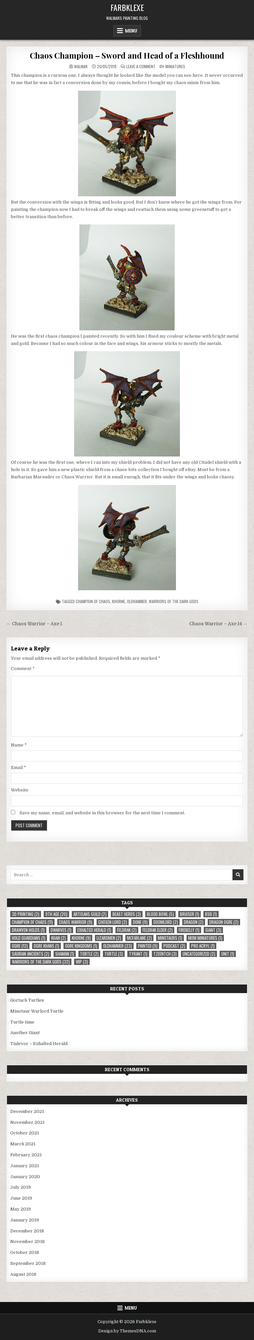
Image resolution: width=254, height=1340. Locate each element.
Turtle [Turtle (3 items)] (114, 954)
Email (18, 767)
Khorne (118, 601)
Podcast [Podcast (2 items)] (174, 946)
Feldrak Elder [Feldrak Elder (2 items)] (158, 930)
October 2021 (24, 1132)
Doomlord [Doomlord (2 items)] (165, 922)
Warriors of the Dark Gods (173, 601)
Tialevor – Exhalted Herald (38, 1043)
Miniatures (175, 66)
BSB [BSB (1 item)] (211, 914)
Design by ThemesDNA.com (127, 1331)
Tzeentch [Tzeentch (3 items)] (165, 954)
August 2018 (23, 1274)
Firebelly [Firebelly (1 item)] (189, 930)
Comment (23, 668)
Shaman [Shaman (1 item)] (64, 954)
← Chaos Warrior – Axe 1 (34, 623)
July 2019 (20, 1187)
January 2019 (24, 1220)
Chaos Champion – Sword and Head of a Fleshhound (127, 55)
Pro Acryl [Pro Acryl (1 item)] (203, 946)
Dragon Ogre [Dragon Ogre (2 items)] (223, 922)
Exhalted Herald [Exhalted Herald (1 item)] (94, 930)
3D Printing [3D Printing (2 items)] (25, 914)
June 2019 (21, 1198)
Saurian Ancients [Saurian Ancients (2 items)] (30, 954)
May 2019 (20, 1209)
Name (19, 744)
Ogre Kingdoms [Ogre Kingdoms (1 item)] (81, 946)
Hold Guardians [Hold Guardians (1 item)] (28, 938)
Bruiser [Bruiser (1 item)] (189, 914)
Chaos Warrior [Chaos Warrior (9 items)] (75, 922)
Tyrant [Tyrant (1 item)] (138, 954)
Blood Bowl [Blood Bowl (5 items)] (160, 914)
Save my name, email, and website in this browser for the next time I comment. (102, 812)
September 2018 (28, 1263)
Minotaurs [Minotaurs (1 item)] (170, 938)
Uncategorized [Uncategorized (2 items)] (199, 954)
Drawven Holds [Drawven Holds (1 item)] (28, 930)
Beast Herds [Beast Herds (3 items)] (126, 914)
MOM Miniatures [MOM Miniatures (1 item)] (205, 938)
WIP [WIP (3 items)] (82, 962)
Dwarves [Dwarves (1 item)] (61, 930)
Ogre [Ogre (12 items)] (20, 946)
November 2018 (27, 1241)
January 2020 (25, 1176)
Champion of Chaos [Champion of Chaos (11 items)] (32, 922)
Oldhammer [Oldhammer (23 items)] (117, 946)
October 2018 (24, 1252)
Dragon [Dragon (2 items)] (193, 922)
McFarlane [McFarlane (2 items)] (139, 938)
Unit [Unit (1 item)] (227, 954)
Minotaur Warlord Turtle (37, 1011)
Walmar (81, 67)
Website (19, 790)
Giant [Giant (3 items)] (213, 930)
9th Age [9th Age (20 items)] (56, 914)
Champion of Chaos (93, 601)
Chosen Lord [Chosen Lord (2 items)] (112, 922)
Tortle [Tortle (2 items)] (89, 954)
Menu (131, 30)
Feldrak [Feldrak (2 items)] (127, 930)
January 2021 (24, 1165)
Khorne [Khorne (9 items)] (81, 938)
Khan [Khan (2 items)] (58, 938)
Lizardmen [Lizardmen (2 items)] (109, 938)
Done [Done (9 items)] (140, 922)
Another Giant (25, 1032)
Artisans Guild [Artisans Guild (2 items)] (89, 914)
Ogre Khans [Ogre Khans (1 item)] (46, 946)
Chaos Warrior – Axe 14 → (218, 623)
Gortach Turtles (27, 1000)
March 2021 (22, 1143)
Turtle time (22, 1022)
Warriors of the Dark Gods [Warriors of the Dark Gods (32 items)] (41, 962)
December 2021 (27, 1111)
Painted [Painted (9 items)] (147, 946)
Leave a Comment (140, 67)
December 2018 (27, 1230)
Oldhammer (137, 601)
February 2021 (26, 1154)
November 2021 (27, 1122)
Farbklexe (127, 7)
